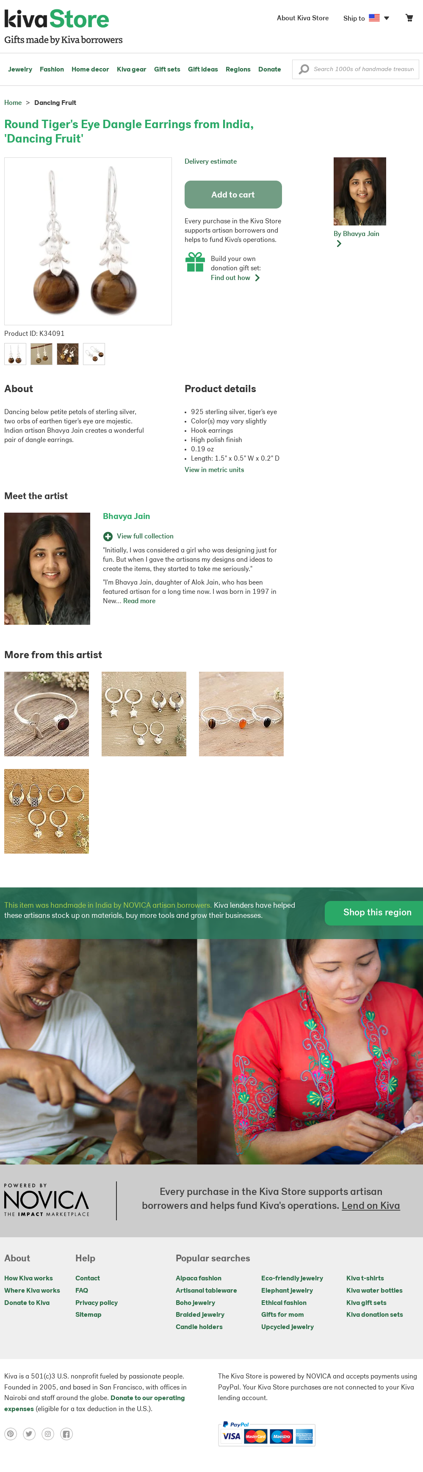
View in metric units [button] (214, 470)
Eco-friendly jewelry (292, 1278)
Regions (238, 69)
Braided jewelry (200, 1315)
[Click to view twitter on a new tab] (32, 1434)
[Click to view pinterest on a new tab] (13, 1434)
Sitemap (88, 1315)
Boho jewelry (195, 1303)
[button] (304, 71)
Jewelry (20, 69)
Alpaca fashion (198, 1278)
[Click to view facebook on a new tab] (68, 1434)
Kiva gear (132, 69)
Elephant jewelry (287, 1291)
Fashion (52, 69)
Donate (269, 69)
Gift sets (167, 69)
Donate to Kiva (27, 1303)
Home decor (90, 69)
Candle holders (199, 1327)
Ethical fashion (284, 1303)
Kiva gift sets (366, 1303)
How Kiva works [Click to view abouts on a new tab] (28, 1278)
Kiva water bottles (374, 1291)
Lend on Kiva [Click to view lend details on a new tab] (371, 1206)
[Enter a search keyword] (355, 69)
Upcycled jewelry (287, 1327)
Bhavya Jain (126, 517)
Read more (139, 601)
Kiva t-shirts (365, 1278)
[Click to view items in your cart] (409, 20)
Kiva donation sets (374, 1315)
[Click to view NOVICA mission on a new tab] (46, 1200)
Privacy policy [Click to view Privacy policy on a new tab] (96, 1303)
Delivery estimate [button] (211, 162)
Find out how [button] (236, 278)
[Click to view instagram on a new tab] (50, 1434)
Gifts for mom (282, 1315)
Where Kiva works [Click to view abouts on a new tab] (32, 1291)
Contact (87, 1278)
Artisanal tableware (206, 1291)
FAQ (81, 1291)
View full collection (138, 537)
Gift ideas (203, 69)
